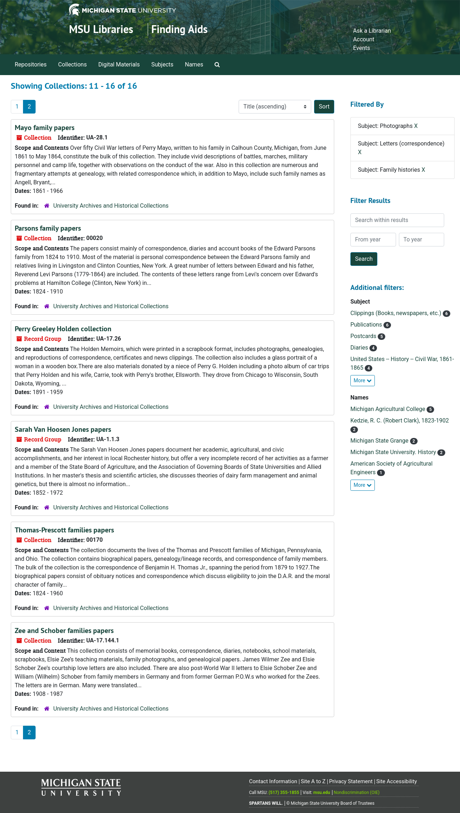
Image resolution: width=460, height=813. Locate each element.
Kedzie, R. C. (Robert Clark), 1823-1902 (399, 420)
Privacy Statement (351, 781)
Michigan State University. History (393, 452)
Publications (366, 324)
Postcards (364, 336)
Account (363, 39)
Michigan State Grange (380, 440)
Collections (72, 64)
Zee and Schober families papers (64, 630)
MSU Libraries (101, 29)
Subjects (162, 64)
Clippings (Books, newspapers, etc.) (396, 313)
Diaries (359, 347)
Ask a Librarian (372, 30)
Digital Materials (119, 64)
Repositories (31, 64)
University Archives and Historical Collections (111, 205)
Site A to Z (313, 781)
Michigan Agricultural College (388, 409)
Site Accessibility (396, 781)
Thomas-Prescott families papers (64, 530)
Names (194, 64)
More (363, 380)
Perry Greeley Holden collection (63, 328)
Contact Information (273, 781)
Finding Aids (179, 29)
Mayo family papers (44, 127)
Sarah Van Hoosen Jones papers (63, 429)
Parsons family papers (48, 228)
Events (361, 48)
